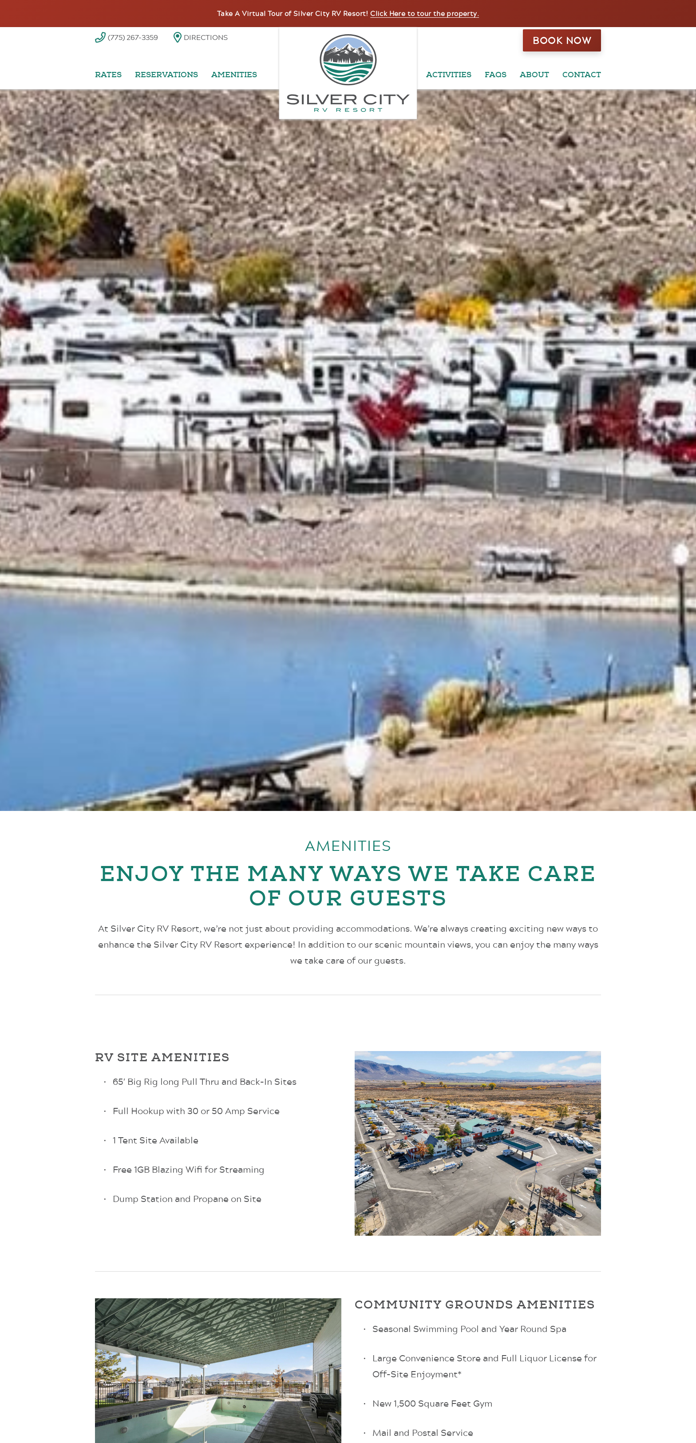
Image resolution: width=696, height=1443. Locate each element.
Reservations (166, 74)
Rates (108, 74)
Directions (206, 37)
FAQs (495, 74)
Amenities (234, 74)
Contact (581, 74)
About (534, 74)
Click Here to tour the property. (424, 13)
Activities (448, 74)
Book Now (562, 40)
